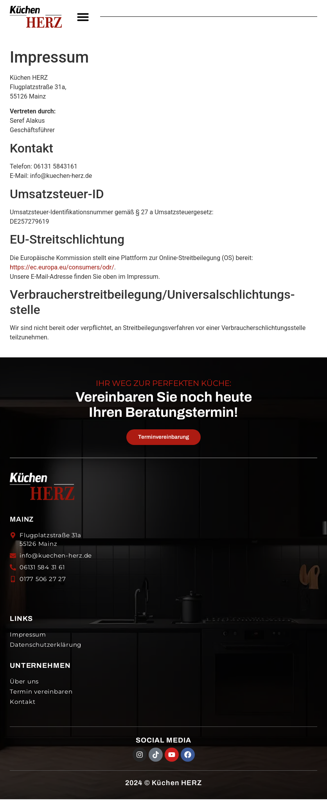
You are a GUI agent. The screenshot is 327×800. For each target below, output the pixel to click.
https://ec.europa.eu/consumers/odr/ (62, 267)
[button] (83, 16)
